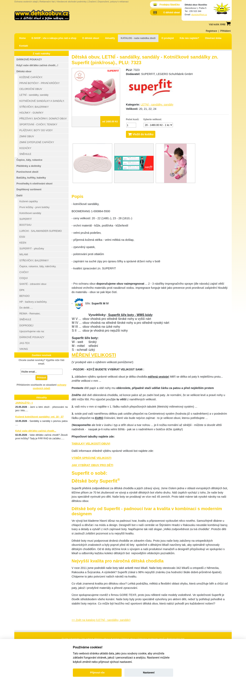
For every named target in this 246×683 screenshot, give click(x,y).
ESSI (22, 236)
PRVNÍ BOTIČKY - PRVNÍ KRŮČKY (39, 83)
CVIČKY (24, 272)
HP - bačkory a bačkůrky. (33, 301)
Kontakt (23, 45)
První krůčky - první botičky (34, 207)
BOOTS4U (25, 224)
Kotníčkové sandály (30, 213)
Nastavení (149, 672)
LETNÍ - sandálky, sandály (157, 104)
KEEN (22, 242)
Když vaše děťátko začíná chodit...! (37, 65)
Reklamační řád (47, 1)
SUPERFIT (25, 218)
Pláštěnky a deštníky (28, 165)
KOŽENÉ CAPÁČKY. (31, 77)
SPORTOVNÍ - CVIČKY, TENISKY (38, 124)
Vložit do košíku (140, 134)
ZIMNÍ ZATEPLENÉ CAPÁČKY (36, 142)
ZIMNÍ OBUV (26, 136)
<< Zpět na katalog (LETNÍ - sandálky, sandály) (101, 620)
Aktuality (110, 38)
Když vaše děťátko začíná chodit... (35, 430)
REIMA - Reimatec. (30, 313)
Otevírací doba (213, 38)
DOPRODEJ (26, 325)
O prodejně (167, 38)
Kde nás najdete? (189, 38)
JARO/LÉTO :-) (24, 402)
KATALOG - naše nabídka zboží (138, 38)
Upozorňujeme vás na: (31, 331)
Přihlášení (225, 31)
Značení (92, 1)
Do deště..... (26, 307)
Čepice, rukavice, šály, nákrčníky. (37, 266)
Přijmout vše (97, 672)
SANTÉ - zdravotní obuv (32, 283)
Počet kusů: (132, 119)
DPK (21, 290)
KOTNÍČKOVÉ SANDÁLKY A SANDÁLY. (41, 100)
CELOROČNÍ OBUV (30, 89)
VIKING (23, 348)
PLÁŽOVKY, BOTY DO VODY (36, 130)
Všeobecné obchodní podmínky (71, 1)
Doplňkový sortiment (28, 189)
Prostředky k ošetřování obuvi (34, 183)
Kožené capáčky (28, 201)
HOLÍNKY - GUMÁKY (31, 112)
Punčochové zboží (27, 171)
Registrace (211, 31)
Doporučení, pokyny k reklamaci (113, 1)
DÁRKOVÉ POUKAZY (29, 59)
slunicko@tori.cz (199, 14)
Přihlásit (41, 377)
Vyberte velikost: (152, 119)
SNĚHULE (25, 153)
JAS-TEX (24, 343)
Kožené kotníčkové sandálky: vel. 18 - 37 (39, 416)
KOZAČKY (25, 148)
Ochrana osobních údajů (26, 1)
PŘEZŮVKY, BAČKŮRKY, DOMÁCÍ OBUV (43, 118)
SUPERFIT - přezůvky (31, 248)
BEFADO (24, 295)
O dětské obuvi (90, 38)
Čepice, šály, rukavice (29, 159)
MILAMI (23, 254)
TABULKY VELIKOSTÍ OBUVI (91, 443)
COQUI (23, 278)
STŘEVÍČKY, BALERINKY (34, 106)
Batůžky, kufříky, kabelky (31, 177)
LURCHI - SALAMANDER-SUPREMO (40, 230)
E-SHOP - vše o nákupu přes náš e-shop (54, 38)
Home (22, 38)
